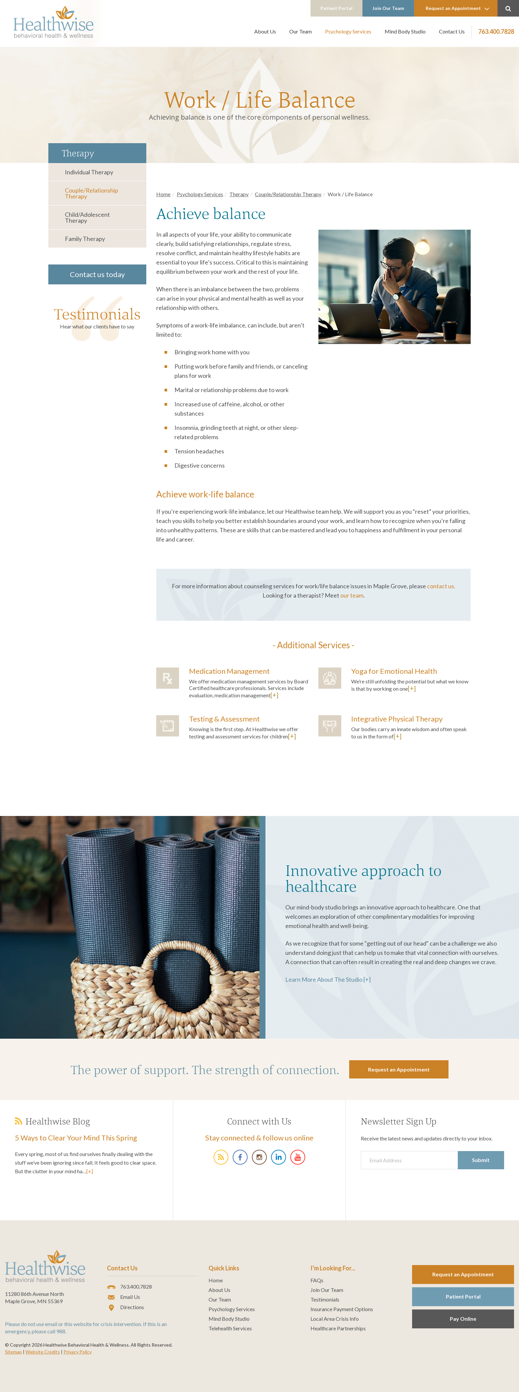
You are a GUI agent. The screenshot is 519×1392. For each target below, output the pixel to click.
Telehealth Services (230, 1328)
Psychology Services (348, 31)
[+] (274, 695)
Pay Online (463, 1318)
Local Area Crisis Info (334, 1318)
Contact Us (452, 31)
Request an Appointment (457, 9)
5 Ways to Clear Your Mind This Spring (76, 1137)
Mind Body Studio (405, 31)
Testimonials (97, 314)
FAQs (316, 1280)
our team (351, 595)
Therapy (239, 194)
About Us (265, 31)
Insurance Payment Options (341, 1309)
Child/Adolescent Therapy (87, 217)
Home (163, 194)
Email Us (123, 1297)
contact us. (441, 586)
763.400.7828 (496, 31)
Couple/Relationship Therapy (91, 193)
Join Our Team (388, 8)
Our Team (300, 31)
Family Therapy (85, 238)
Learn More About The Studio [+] (328, 979)
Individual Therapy (89, 172)
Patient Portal (336, 8)
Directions (125, 1307)
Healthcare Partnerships (338, 1328)
